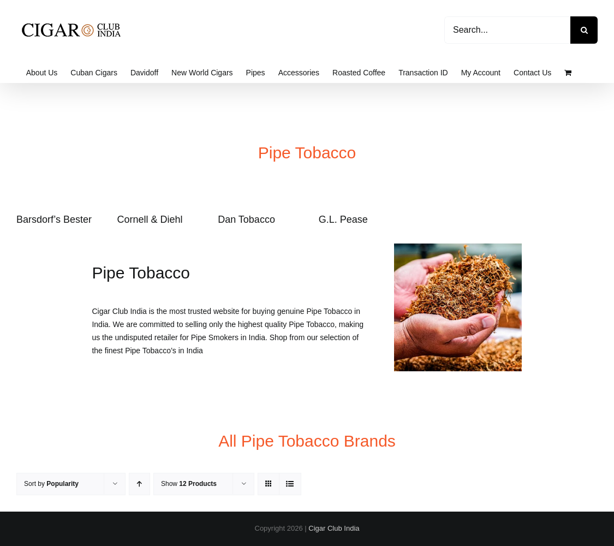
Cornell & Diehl (150, 219)
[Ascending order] (139, 484)
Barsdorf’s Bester (54, 219)
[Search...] (507, 30)
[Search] (584, 30)
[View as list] (290, 484)
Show (189, 484)
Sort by (51, 484)
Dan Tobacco (246, 219)
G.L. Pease (343, 219)
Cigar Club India (333, 528)
